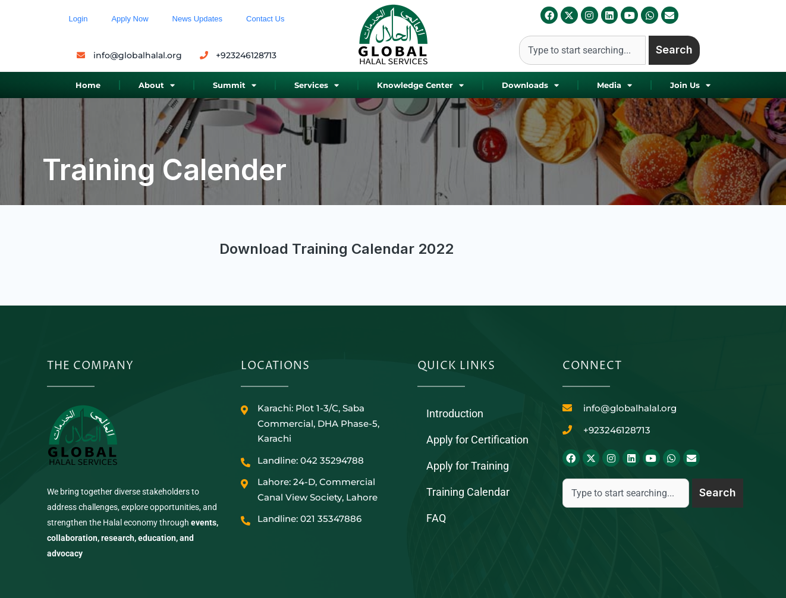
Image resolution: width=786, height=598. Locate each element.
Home (88, 85)
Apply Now (129, 18)
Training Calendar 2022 (373, 248)
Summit (234, 85)
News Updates (197, 18)
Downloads (530, 85)
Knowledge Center (420, 85)
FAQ (436, 518)
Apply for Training (467, 465)
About (157, 85)
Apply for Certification (477, 439)
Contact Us (265, 18)
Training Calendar (468, 492)
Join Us (690, 85)
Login (78, 18)
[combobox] (582, 50)
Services (316, 85)
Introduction (454, 413)
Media (614, 85)
